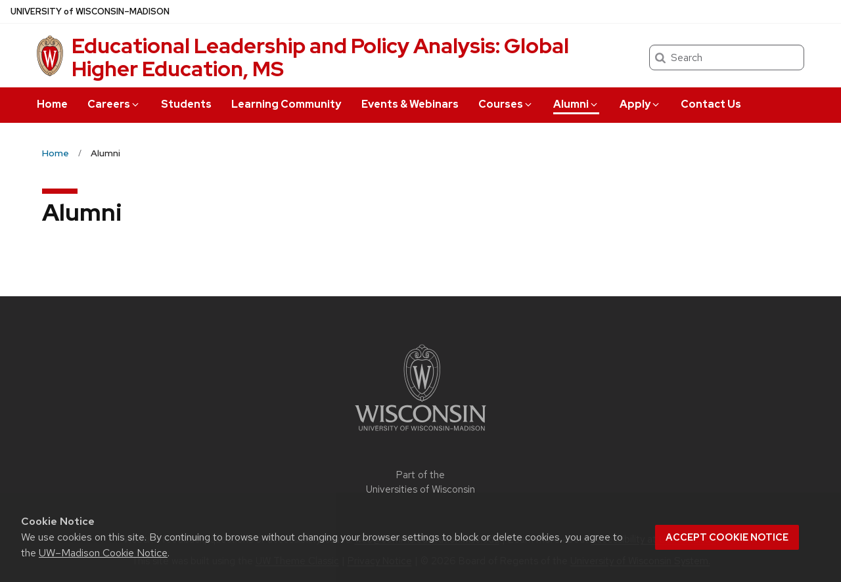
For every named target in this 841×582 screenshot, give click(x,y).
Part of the (420, 482)
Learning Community (286, 104)
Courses (506, 104)
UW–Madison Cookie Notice (103, 553)
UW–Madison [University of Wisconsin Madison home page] (90, 11)
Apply (640, 104)
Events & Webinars (410, 104)
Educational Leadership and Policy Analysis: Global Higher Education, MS (320, 57)
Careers (114, 104)
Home (52, 104)
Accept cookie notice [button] (727, 537)
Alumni (576, 104)
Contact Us (711, 104)
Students (186, 104)
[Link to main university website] (420, 433)
